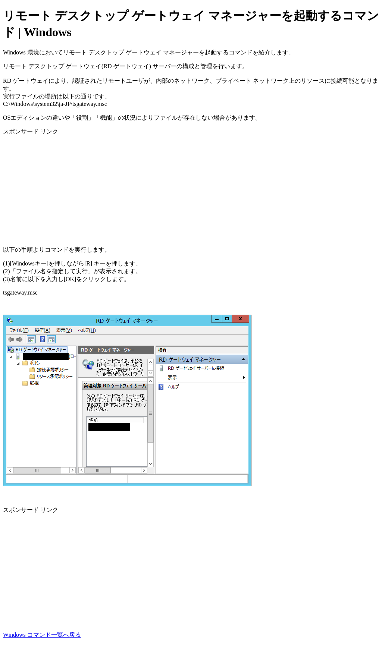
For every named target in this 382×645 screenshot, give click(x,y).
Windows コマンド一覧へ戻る (42, 635)
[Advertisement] (191, 188)
